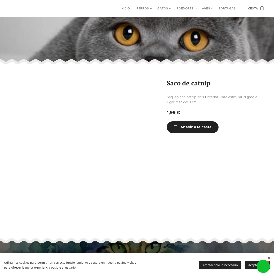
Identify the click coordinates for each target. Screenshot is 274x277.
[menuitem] (128, 8)
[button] (263, 266)
